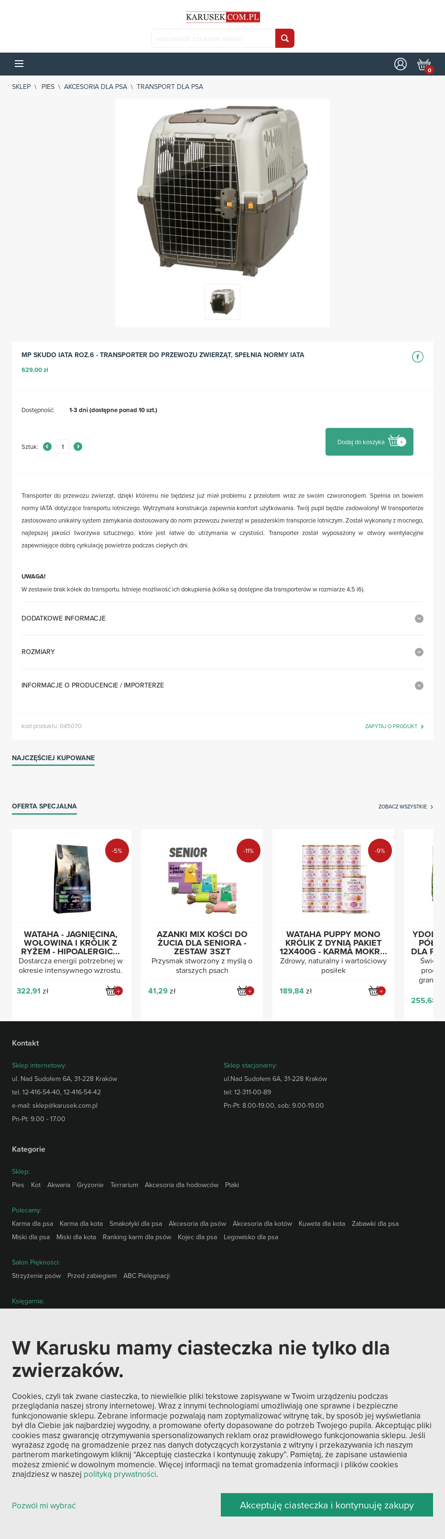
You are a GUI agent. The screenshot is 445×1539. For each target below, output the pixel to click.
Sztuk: (30, 446)
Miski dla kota (76, 1237)
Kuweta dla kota (322, 1223)
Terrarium (124, 1185)
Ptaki (232, 1185)
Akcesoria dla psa (95, 86)
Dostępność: (38, 410)
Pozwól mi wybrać (44, 1506)
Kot (36, 1185)
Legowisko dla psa (251, 1237)
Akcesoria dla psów (197, 1223)
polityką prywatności (120, 1474)
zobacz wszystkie (403, 807)
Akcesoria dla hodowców (181, 1185)
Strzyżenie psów (36, 1275)
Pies (48, 86)
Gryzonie (90, 1185)
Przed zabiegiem (92, 1275)
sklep (21, 86)
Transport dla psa (170, 86)
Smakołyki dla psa (135, 1223)
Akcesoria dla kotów (262, 1223)
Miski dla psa (31, 1237)
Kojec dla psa (197, 1237)
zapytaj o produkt (391, 726)
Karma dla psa (32, 1223)
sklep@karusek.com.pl (65, 1105)
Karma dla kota (81, 1223)
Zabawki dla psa (375, 1223)
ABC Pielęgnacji (146, 1275)
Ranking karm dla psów (137, 1237)
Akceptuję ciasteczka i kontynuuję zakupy (327, 1505)
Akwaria (58, 1185)
